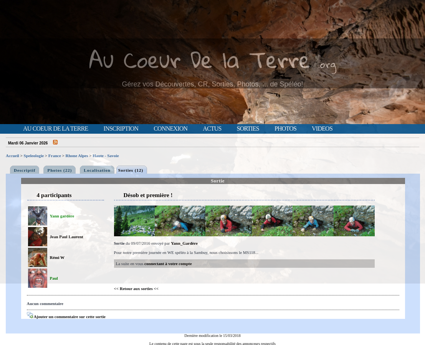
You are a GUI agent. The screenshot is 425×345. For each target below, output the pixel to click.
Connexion (170, 129)
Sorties (248, 129)
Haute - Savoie (106, 155)
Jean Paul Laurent (66, 236)
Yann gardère (62, 216)
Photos (285, 129)
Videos (322, 129)
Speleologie (34, 155)
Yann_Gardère (184, 243)
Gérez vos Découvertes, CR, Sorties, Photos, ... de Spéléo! (212, 84)
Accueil (12, 155)
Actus (212, 129)
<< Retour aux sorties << (136, 288)
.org (327, 64)
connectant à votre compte (168, 263)
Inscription (120, 129)
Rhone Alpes (77, 155)
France (54, 155)
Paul (54, 278)
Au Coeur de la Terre (55, 129)
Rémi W (57, 257)
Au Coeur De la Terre (200, 59)
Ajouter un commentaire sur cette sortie (66, 316)
